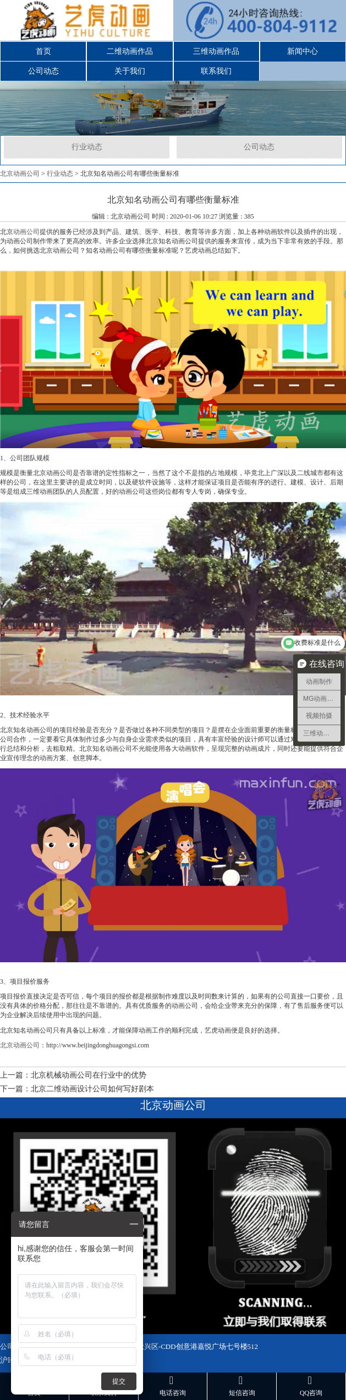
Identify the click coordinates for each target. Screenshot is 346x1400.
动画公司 (26, 232)
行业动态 (87, 147)
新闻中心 (302, 51)
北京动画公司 (20, 173)
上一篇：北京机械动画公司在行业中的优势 (73, 1075)
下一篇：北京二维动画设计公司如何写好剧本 (77, 1089)
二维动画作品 (130, 51)
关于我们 (129, 71)
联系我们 (216, 71)
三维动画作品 (216, 51)
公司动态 (43, 71)
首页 (43, 51)
